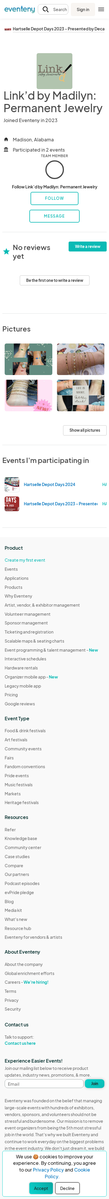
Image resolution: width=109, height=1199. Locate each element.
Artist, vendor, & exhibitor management (42, 605)
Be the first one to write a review (54, 280)
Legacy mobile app (23, 685)
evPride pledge (19, 892)
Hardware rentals (21, 667)
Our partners (17, 874)
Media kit (13, 910)
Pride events (17, 775)
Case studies (17, 856)
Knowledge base (21, 838)
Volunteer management (28, 614)
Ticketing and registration (29, 631)
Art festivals (16, 739)
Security (13, 1008)
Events (11, 569)
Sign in (83, 9)
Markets (13, 793)
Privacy (12, 1000)
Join (94, 1083)
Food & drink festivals (25, 730)
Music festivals (19, 784)
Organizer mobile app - (31, 676)
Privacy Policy (48, 1170)
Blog (9, 901)
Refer (10, 829)
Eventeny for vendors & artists (33, 937)
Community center (23, 847)
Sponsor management (26, 622)
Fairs (9, 757)
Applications (16, 578)
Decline (67, 1188)
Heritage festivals (22, 802)
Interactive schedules (25, 658)
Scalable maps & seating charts (34, 640)
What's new (16, 919)
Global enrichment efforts (29, 973)
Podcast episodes (22, 883)
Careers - (27, 982)
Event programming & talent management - (51, 650)
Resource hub (18, 928)
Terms (10, 991)
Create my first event (25, 560)
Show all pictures (84, 430)
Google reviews (20, 703)
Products (13, 587)
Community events (23, 748)
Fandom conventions (25, 766)
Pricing (11, 694)
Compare (14, 865)
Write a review (87, 246)
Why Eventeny (18, 595)
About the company (24, 964)
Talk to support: (29, 1040)
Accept (41, 1188)
